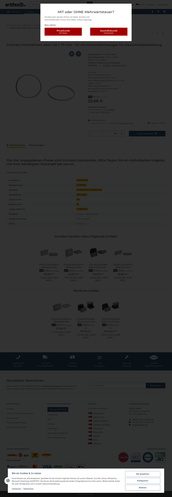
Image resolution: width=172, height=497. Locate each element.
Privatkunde (63, 31)
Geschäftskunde (108, 31)
